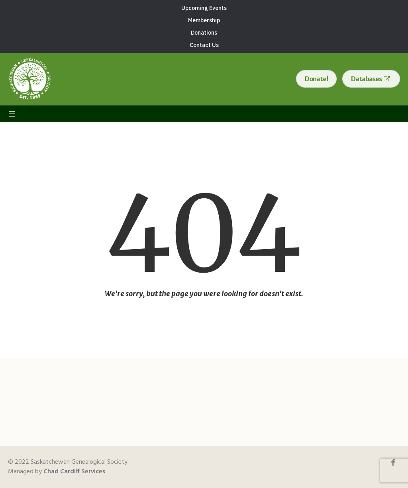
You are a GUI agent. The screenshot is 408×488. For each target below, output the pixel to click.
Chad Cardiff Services (74, 472)
